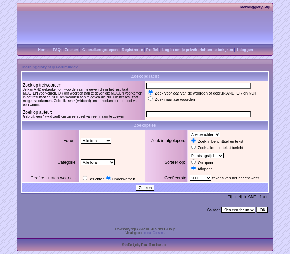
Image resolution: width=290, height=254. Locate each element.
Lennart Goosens (153, 233)
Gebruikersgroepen (100, 50)
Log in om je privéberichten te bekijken (197, 50)
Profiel (152, 50)
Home (43, 50)
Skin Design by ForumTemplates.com (145, 245)
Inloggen (245, 50)
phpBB (135, 229)
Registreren (132, 50)
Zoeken (71, 50)
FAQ (57, 50)
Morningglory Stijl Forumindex (50, 67)
